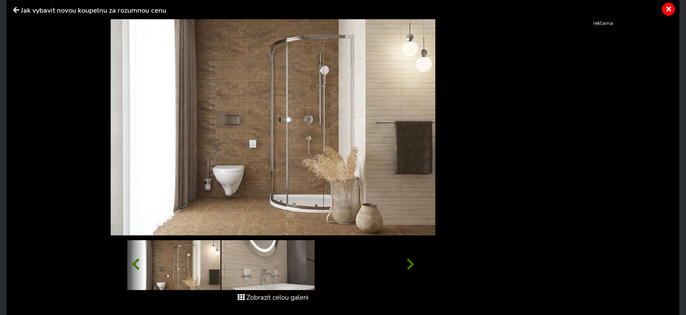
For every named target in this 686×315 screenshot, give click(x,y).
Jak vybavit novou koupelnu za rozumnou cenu (93, 10)
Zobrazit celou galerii (273, 297)
